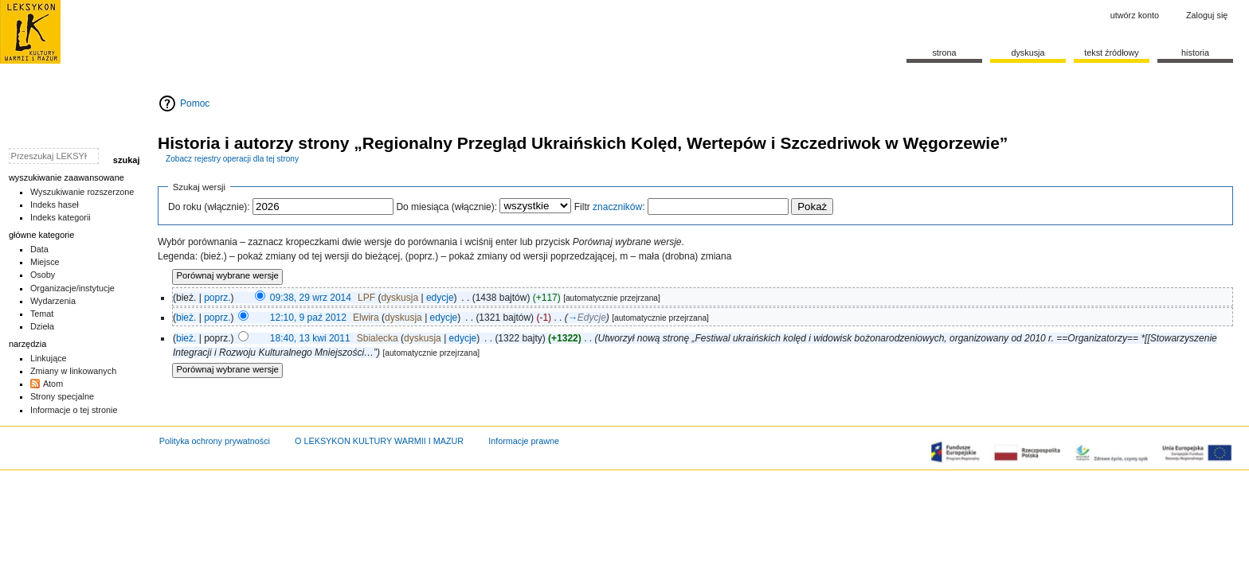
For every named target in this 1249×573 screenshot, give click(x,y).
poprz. (217, 297)
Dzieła (42, 326)
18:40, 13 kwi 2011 (310, 338)
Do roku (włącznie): (209, 206)
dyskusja (399, 297)
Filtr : (609, 206)
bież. (186, 317)
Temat (42, 313)
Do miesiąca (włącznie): (446, 206)
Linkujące (48, 358)
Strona (944, 52)
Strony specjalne (62, 396)
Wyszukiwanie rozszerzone (82, 192)
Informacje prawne (523, 441)
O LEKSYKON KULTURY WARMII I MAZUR (379, 441)
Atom (53, 383)
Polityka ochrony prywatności (214, 441)
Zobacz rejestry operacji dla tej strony (232, 158)
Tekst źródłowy (1111, 52)
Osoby (42, 274)
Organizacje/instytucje (72, 288)
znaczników (617, 206)
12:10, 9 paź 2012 (308, 317)
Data (39, 249)
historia (1195, 52)
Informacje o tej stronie (74, 410)
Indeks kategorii (60, 217)
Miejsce (45, 262)
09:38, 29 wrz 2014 (310, 297)
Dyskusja (1027, 52)
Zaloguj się (1206, 15)
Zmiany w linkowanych (73, 371)
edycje (440, 297)
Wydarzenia (53, 301)
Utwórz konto (1134, 15)
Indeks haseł (54, 204)
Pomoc (194, 103)
